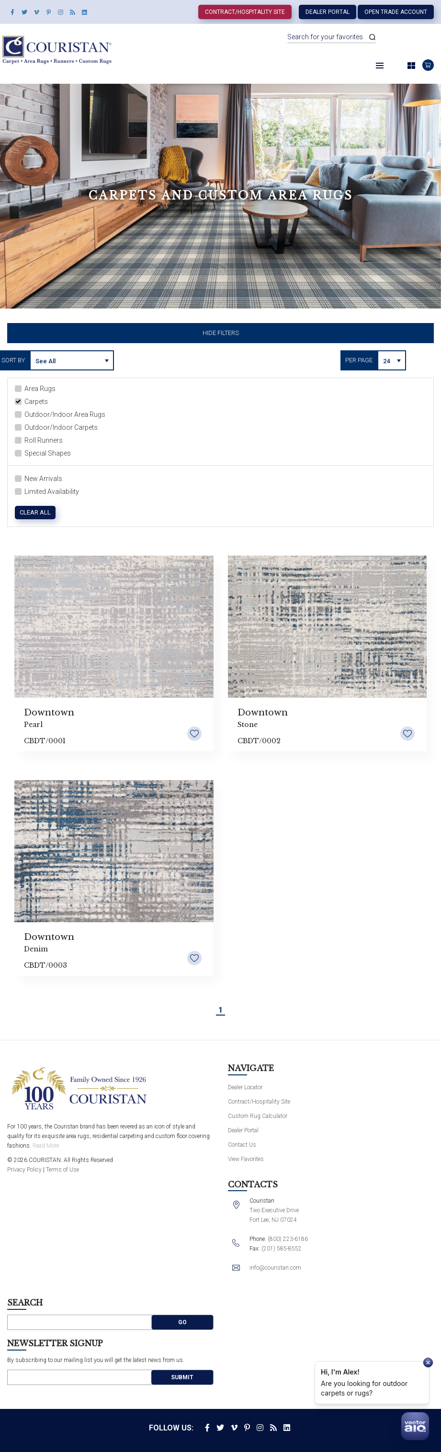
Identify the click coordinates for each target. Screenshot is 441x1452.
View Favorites (246, 1159)
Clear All (35, 512)
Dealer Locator (245, 1087)
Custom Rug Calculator (257, 1116)
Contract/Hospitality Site (245, 12)
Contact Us (242, 1144)
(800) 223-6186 (288, 1239)
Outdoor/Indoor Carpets (56, 427)
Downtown (49, 712)
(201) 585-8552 (281, 1248)
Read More (46, 1145)
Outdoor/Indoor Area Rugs (60, 414)
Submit (182, 1377)
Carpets (31, 401)
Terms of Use (62, 1169)
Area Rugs (35, 388)
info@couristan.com (275, 1267)
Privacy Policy (24, 1169)
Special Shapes (43, 453)
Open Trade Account (395, 12)
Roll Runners (39, 440)
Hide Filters (221, 332)
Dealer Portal (327, 12)
